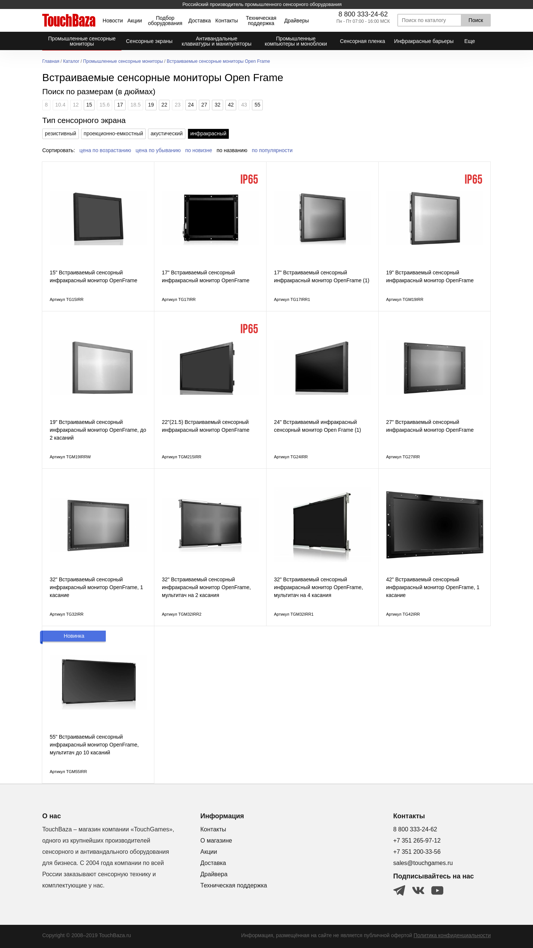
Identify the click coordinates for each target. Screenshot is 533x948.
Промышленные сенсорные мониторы (123, 61)
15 (89, 105)
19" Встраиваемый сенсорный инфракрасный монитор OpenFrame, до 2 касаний (98, 430)
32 (218, 105)
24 (191, 105)
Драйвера (214, 874)
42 (231, 105)
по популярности (272, 150)
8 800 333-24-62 (363, 14)
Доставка (199, 20)
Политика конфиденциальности (452, 935)
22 (164, 105)
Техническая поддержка (261, 20)
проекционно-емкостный (113, 133)
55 (258, 105)
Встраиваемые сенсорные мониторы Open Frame (218, 61)
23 (178, 105)
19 (151, 105)
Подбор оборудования (165, 20)
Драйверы (296, 20)
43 (244, 105)
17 (120, 105)
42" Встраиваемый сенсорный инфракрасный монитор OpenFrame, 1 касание (433, 587)
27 (204, 105)
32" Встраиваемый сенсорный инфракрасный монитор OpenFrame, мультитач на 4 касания (318, 587)
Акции (134, 20)
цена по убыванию (158, 150)
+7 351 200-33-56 (417, 852)
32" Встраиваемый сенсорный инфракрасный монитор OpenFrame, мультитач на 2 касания (206, 587)
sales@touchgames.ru (423, 863)
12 (76, 105)
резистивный (60, 133)
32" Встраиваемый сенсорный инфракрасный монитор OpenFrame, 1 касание (96, 587)
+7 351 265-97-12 (417, 840)
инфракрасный (208, 133)
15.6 (104, 105)
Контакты (226, 20)
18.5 (135, 105)
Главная (50, 61)
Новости (113, 20)
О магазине (216, 840)
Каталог (71, 61)
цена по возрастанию (105, 150)
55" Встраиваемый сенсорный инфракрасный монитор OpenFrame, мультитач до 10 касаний (94, 744)
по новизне (198, 150)
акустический (167, 133)
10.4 (60, 105)
